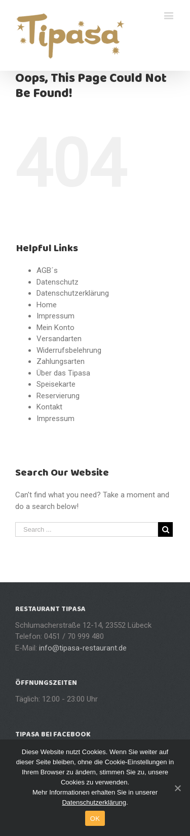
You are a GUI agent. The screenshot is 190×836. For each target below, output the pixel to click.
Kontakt (49, 406)
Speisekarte (55, 384)
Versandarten (59, 338)
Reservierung (58, 395)
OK (95, 818)
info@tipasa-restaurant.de (83, 648)
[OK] (177, 788)
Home (46, 304)
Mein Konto (55, 327)
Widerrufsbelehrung (68, 350)
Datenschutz (57, 282)
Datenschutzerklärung (72, 293)
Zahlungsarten (60, 361)
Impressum (55, 315)
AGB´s (47, 270)
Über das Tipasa (63, 373)
